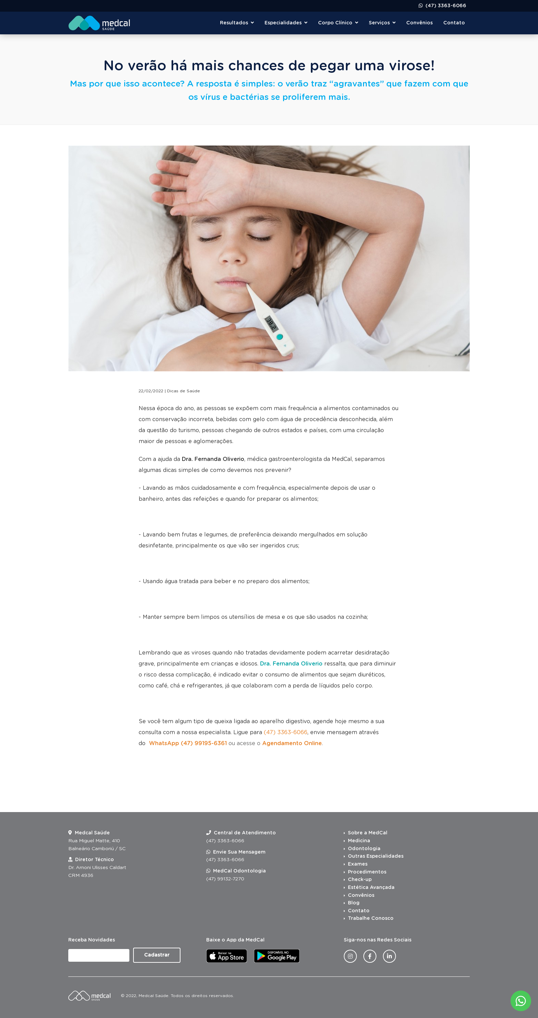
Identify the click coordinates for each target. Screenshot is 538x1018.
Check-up (360, 879)
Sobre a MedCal (367, 833)
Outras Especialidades (376, 856)
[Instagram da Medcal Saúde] (350, 956)
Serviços (382, 22)
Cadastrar (156, 955)
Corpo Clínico (338, 22)
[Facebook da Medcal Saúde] (369, 956)
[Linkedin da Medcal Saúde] (389, 956)
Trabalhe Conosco (371, 918)
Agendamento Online (292, 743)
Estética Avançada (371, 887)
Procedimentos (367, 872)
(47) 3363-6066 (445, 5)
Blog (354, 903)
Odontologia (364, 848)
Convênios (419, 23)
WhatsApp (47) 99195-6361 (188, 743)
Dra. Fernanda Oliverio (213, 459)
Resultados (237, 22)
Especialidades (286, 22)
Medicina (359, 840)
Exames (357, 864)
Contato (454, 23)
